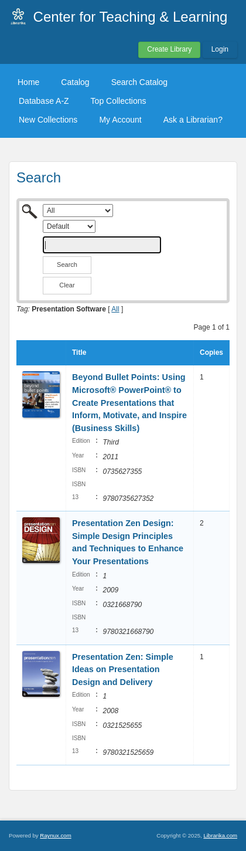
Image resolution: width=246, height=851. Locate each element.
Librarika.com (220, 835)
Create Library (169, 49)
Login (219, 49)
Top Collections (118, 101)
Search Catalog (139, 82)
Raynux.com (55, 835)
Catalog (75, 82)
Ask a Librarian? (193, 119)
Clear (66, 285)
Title (79, 352)
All (115, 309)
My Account (120, 119)
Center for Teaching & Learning (130, 17)
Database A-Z (44, 101)
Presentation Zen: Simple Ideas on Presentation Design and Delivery (122, 669)
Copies (211, 352)
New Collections (48, 119)
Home (28, 82)
